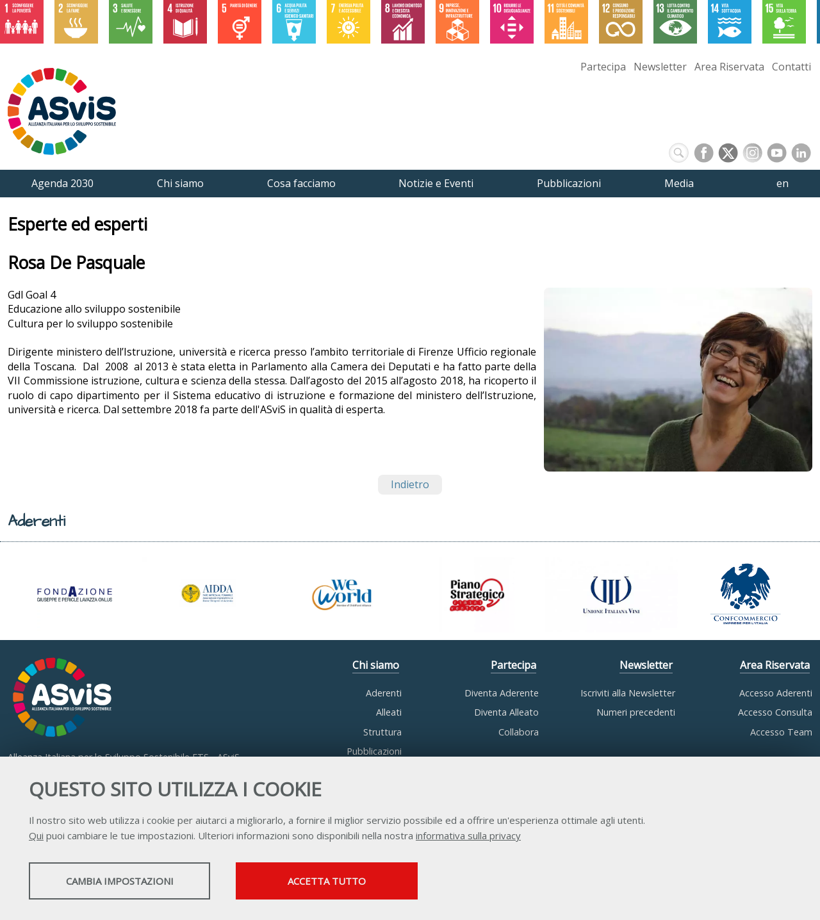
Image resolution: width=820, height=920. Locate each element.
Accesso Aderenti (775, 693)
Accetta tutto (361, 882)
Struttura (382, 732)
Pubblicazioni (374, 751)
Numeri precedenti (635, 712)
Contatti (791, 67)
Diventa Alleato (506, 712)
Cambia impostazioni (130, 882)
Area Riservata (729, 67)
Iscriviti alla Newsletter (627, 693)
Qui (36, 836)
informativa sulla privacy (468, 836)
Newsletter (660, 67)
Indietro (410, 484)
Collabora (518, 732)
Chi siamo (375, 665)
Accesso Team (781, 732)
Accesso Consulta (775, 712)
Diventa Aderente (501, 693)
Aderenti (384, 693)
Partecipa (603, 67)
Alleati (389, 712)
